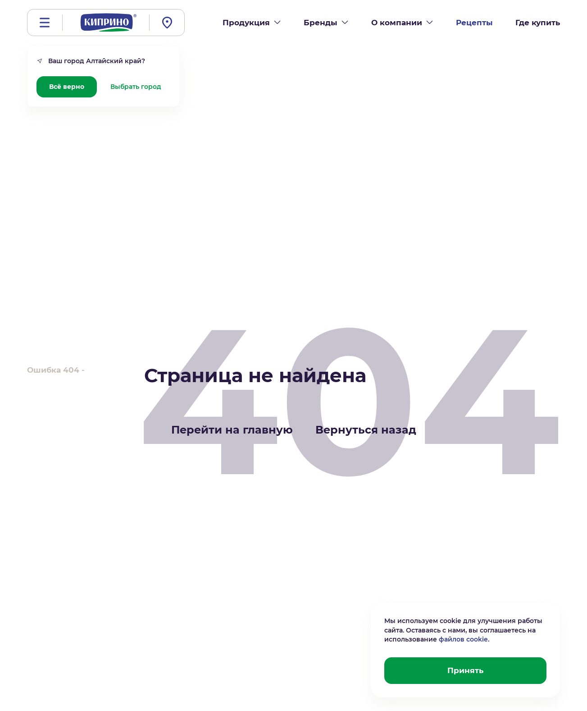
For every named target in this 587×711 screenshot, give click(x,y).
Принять (465, 670)
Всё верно (66, 87)
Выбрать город (135, 87)
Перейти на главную (232, 429)
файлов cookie (463, 639)
